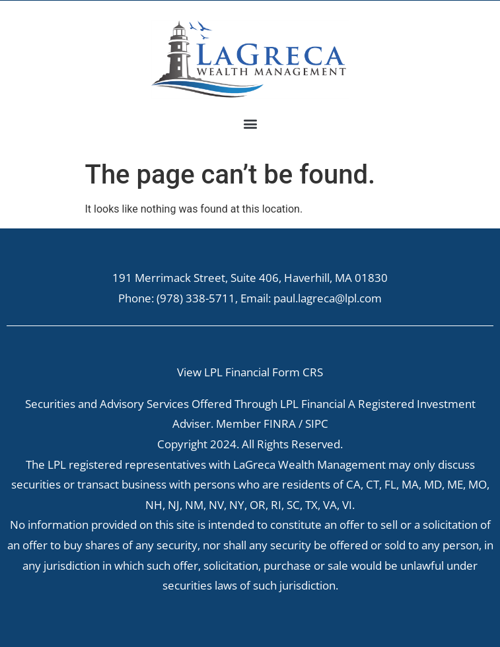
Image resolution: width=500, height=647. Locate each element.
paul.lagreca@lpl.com (327, 298)
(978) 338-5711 (196, 298)
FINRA (280, 423)
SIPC (316, 423)
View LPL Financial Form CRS (250, 372)
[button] (250, 123)
